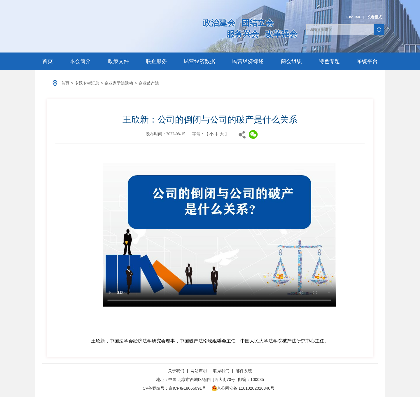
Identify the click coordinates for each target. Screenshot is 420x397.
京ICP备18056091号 (187, 388)
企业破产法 (149, 83)
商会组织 (291, 61)
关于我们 (177, 370)
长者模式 (374, 17)
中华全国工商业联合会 (108, 28)
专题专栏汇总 (87, 83)
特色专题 (329, 61)
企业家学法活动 (118, 83)
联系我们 (221, 370)
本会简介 (80, 61)
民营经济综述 (248, 61)
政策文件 (118, 61)
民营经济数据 (199, 61)
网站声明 (198, 370)
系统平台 (367, 61)
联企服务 (156, 61)
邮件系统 (244, 370)
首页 (47, 61)
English (353, 17)
